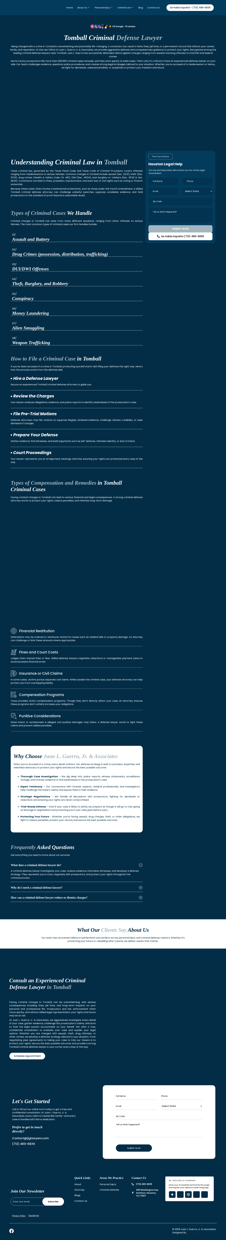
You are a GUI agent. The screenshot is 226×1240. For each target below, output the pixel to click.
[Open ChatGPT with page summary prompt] (188, 1194)
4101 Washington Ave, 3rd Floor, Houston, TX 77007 (147, 1192)
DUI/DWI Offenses (30, 268)
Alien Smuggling (28, 327)
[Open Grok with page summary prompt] (180, 1194)
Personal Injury (103, 7)
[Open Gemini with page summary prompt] (172, 1194)
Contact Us (153, 7)
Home (69, 7)
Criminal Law (125, 7)
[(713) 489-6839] (133, 1184)
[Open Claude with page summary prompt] (204, 1194)
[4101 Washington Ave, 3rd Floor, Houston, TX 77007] (133, 1193)
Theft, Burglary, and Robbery (40, 283)
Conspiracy (23, 298)
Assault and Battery (31, 239)
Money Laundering (30, 313)
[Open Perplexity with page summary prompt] (196, 1194)
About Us (83, 7)
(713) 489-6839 (144, 1184)
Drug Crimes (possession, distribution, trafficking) (60, 254)
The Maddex (194, 1232)
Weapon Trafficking (31, 342)
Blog (140, 7)
